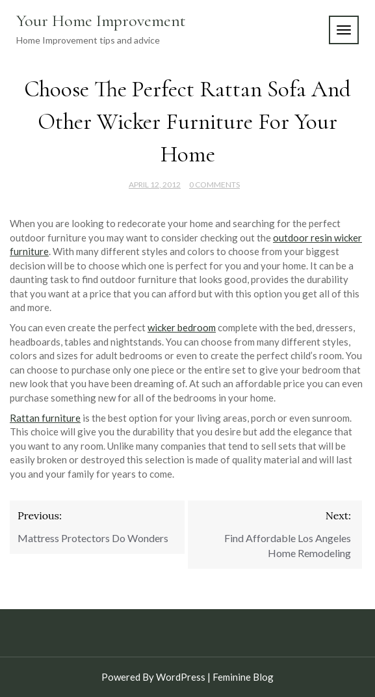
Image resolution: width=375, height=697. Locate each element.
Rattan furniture (45, 418)
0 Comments (214, 184)
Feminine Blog (243, 677)
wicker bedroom (182, 327)
